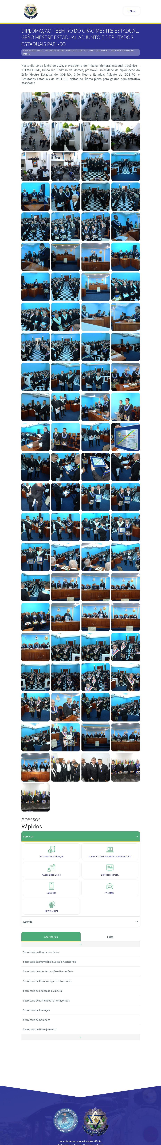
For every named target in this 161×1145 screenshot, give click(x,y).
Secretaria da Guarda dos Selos (41, 952)
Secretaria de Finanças (36, 1010)
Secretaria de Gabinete (36, 1020)
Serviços (80, 836)
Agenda (80, 921)
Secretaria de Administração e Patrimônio (48, 971)
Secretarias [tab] (51, 936)
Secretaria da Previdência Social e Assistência (49, 961)
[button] (80, 944)
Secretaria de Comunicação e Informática (47, 981)
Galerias (27, 50)
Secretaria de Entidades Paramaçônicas (46, 1000)
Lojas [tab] (110, 936)
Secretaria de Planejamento (39, 1029)
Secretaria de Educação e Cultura (42, 990)
